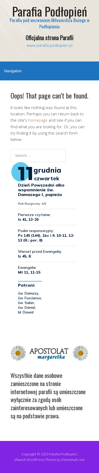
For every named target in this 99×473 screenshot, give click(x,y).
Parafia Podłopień (49, 11)
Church (20, 459)
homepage (38, 120)
